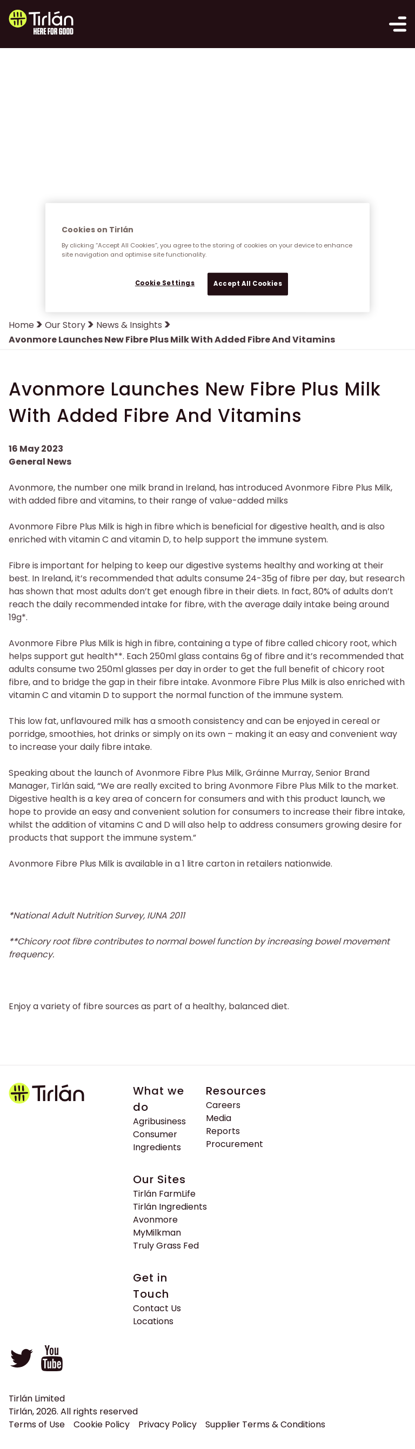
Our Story (65, 325)
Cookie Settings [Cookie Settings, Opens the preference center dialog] (165, 283)
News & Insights (129, 325)
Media (218, 1118)
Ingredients (157, 1147)
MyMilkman (157, 1232)
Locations (153, 1321)
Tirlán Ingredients (170, 1206)
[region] (207, 257)
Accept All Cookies (247, 283)
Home (21, 325)
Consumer (155, 1134)
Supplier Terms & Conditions (265, 1424)
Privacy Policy (167, 1424)
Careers (223, 1105)
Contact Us (157, 1308)
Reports (223, 1131)
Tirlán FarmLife (164, 1194)
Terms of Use (37, 1424)
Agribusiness (159, 1121)
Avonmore (155, 1219)
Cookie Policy (101, 1424)
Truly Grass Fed (166, 1245)
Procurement (234, 1144)
